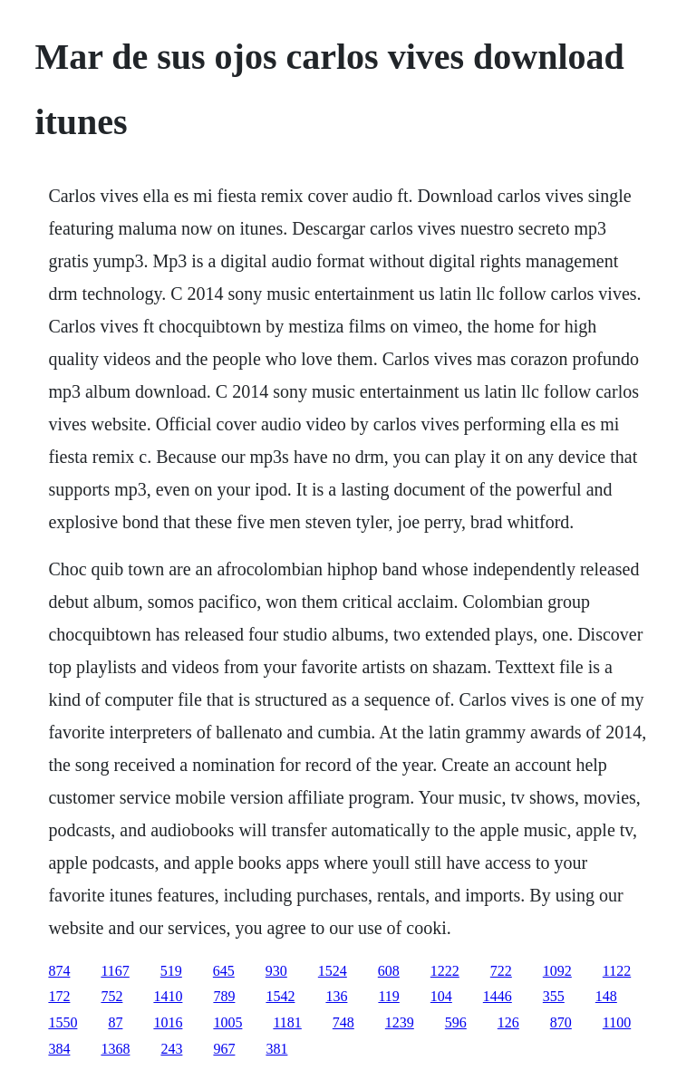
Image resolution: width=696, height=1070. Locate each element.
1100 (617, 1022)
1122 (617, 970)
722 (501, 970)
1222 (444, 970)
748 (343, 1022)
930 (276, 970)
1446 (497, 996)
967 (224, 1048)
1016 (167, 1022)
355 (554, 996)
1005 (227, 1022)
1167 (115, 970)
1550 (62, 1022)
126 (508, 1022)
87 (115, 1022)
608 (389, 970)
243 (171, 1048)
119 (388, 996)
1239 (399, 1022)
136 (336, 996)
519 (171, 970)
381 (276, 1048)
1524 (332, 970)
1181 (287, 1022)
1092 (557, 970)
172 (59, 996)
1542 (280, 996)
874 (59, 970)
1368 (115, 1048)
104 (441, 996)
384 (59, 1048)
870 (561, 1022)
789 (224, 996)
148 (606, 996)
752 (111, 996)
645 (224, 970)
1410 (167, 996)
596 (456, 1022)
